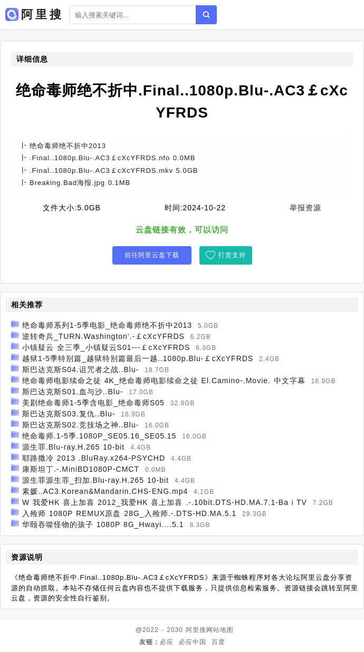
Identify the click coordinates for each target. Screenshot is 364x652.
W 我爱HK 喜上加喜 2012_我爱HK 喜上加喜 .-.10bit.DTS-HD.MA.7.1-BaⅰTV (164, 502)
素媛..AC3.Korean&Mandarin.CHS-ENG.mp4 (105, 491)
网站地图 (220, 630)
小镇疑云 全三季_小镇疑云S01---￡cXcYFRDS (106, 347)
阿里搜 (196, 630)
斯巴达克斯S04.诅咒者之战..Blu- (80, 369)
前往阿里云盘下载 (151, 255)
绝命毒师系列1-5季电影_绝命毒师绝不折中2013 (107, 325)
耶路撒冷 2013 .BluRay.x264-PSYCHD (93, 458)
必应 (167, 642)
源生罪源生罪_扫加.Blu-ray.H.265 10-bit (95, 480)
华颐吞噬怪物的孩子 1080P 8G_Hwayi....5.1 (103, 524)
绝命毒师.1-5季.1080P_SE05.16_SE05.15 (99, 436)
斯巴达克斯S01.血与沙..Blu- (72, 391)
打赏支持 (232, 255)
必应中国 (192, 642)
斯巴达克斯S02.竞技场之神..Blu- (80, 425)
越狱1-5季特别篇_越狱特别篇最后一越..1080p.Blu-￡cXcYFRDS (137, 358)
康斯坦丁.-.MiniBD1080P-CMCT (80, 469)
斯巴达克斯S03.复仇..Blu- (68, 414)
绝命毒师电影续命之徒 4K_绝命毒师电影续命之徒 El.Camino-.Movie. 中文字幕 (163, 380)
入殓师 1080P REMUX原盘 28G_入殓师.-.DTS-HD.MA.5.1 (129, 513)
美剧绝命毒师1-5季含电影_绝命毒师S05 (93, 402)
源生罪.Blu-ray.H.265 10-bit (73, 447)
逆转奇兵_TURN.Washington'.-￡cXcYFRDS (103, 336)
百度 (218, 642)
